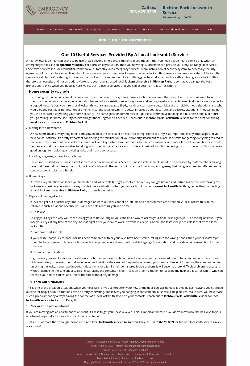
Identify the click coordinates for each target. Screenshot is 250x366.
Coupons (131, 29)
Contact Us (148, 29)
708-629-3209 (143, 11)
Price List (197, 29)
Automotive (56, 29)
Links (150, 358)
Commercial (113, 29)
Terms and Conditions (173, 29)
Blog (210, 29)
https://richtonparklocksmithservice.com (138, 345)
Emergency (94, 29)
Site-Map (139, 358)
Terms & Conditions (107, 358)
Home (40, 29)
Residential (75, 29)
